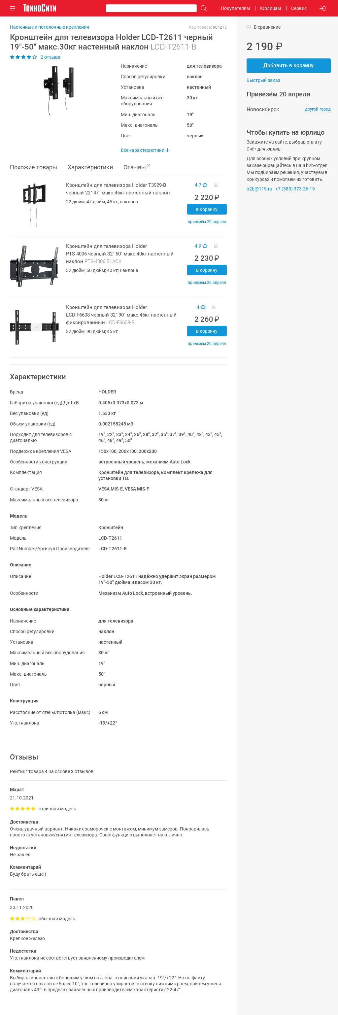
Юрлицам (270, 8)
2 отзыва (35, 57)
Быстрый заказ (263, 80)
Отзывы (136, 167)
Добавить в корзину (288, 65)
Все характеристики (145, 150)
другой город (318, 109)
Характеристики (90, 167)
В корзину (207, 209)
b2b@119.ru (259, 188)
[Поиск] (202, 8)
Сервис (299, 8)
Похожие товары (33, 167)
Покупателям (235, 8)
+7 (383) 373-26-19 (295, 188)
